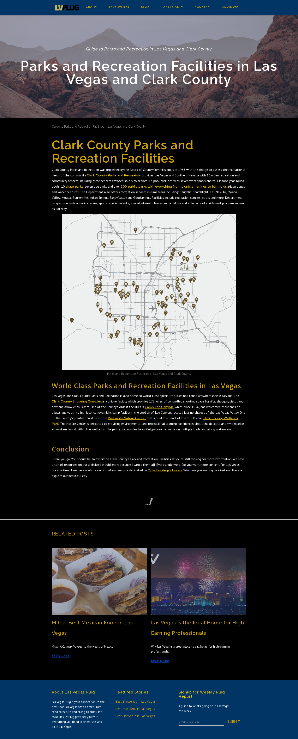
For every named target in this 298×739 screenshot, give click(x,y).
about (91, 7)
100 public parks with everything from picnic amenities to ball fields (174, 186)
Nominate (230, 7)
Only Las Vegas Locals (165, 470)
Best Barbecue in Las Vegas (135, 716)
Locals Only (172, 7)
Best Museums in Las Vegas (135, 709)
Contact (202, 7)
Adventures (119, 7)
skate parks (74, 186)
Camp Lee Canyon (159, 407)
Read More (61, 656)
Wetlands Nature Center (127, 418)
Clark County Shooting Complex (77, 401)
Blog (145, 7)
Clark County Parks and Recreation (114, 175)
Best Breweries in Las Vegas (135, 701)
